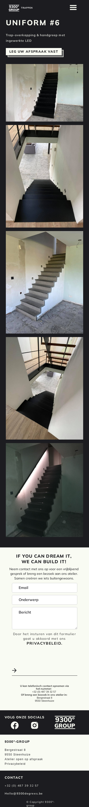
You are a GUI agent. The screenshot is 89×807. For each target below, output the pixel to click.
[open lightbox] (44, 93)
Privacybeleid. (44, 643)
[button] (73, 7)
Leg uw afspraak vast (33, 51)
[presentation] (37, 654)
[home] (14, 8)
